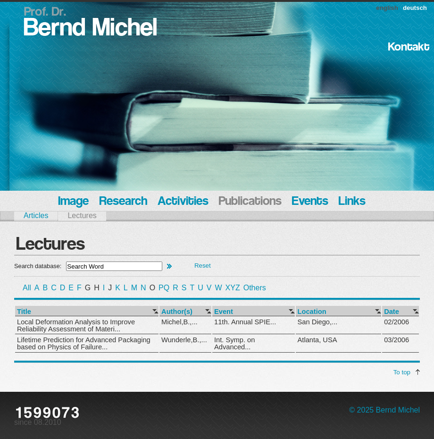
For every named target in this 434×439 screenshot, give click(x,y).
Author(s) (176, 311)
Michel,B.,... (179, 322)
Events (310, 201)
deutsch (415, 7)
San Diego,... (318, 322)
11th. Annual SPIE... (245, 322)
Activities (183, 201)
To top (401, 372)
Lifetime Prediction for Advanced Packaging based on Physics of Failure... (83, 343)
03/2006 (396, 340)
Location (312, 311)
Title (24, 311)
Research (123, 201)
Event (223, 311)
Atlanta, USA (317, 340)
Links (352, 201)
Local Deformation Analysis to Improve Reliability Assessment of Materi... (76, 325)
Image (73, 201)
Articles (36, 215)
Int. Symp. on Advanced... (234, 343)
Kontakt (408, 47)
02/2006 (396, 322)
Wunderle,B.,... (184, 340)
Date (391, 311)
